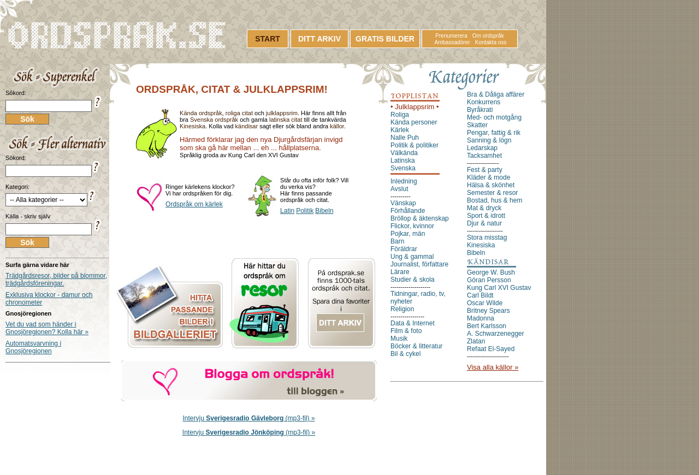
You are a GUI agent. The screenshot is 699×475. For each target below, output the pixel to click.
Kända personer (413, 122)
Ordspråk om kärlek (194, 204)
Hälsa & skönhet (490, 185)
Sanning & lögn (489, 140)
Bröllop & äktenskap (419, 218)
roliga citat (239, 113)
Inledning (403, 181)
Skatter (477, 125)
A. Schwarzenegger (495, 333)
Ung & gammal (412, 256)
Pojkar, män (407, 234)
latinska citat (286, 119)
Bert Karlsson (486, 326)
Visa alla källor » (492, 367)
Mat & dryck (484, 208)
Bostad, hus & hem (494, 200)
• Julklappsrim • (414, 107)
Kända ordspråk (201, 113)
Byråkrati (480, 110)
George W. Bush (491, 272)
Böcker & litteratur (416, 346)
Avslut (399, 189)
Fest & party (484, 170)
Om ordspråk (488, 36)
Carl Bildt (480, 295)
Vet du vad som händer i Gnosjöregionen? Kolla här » (46, 328)
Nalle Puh (404, 137)
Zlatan (476, 341)
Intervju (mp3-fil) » (249, 418)
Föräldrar (403, 249)
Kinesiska (192, 126)
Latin (287, 211)
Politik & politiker (414, 145)
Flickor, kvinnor (412, 226)
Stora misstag (487, 237)
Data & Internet (412, 323)
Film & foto (406, 331)
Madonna (480, 318)
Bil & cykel (405, 354)
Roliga (399, 114)
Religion (402, 309)
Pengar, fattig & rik (493, 132)
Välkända (404, 153)
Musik (398, 338)
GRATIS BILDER (385, 38)
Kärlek (399, 130)
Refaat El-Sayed (490, 349)
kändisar (246, 126)
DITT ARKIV (319, 38)
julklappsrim (282, 113)
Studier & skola (412, 279)
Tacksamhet (484, 155)
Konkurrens (483, 102)
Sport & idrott (486, 215)
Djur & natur (484, 223)
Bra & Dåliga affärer (495, 94)
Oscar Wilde (484, 303)
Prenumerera (451, 36)
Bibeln (324, 211)
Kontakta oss (491, 42)
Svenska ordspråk (214, 119)
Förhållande (407, 211)
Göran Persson (489, 280)
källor (337, 126)
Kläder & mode (488, 177)
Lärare (400, 272)
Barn (397, 241)
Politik (304, 211)
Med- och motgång (494, 117)
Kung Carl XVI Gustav (499, 288)
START (267, 38)
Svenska (403, 168)
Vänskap (403, 203)
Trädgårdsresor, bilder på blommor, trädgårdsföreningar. (56, 279)
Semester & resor (492, 193)
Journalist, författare (419, 264)
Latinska (402, 160)
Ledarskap (482, 148)
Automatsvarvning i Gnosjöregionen (33, 347)
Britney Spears (488, 310)
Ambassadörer (452, 42)
